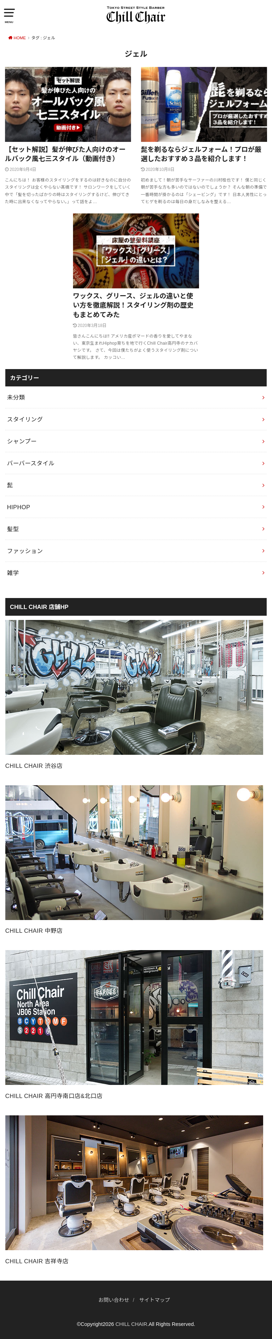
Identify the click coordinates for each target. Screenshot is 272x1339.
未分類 (16, 397)
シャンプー (22, 441)
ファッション (25, 551)
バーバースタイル (31, 463)
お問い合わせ (113, 1300)
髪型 (13, 529)
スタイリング (25, 419)
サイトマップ (154, 1300)
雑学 (13, 573)
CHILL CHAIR (131, 1324)
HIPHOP (18, 507)
